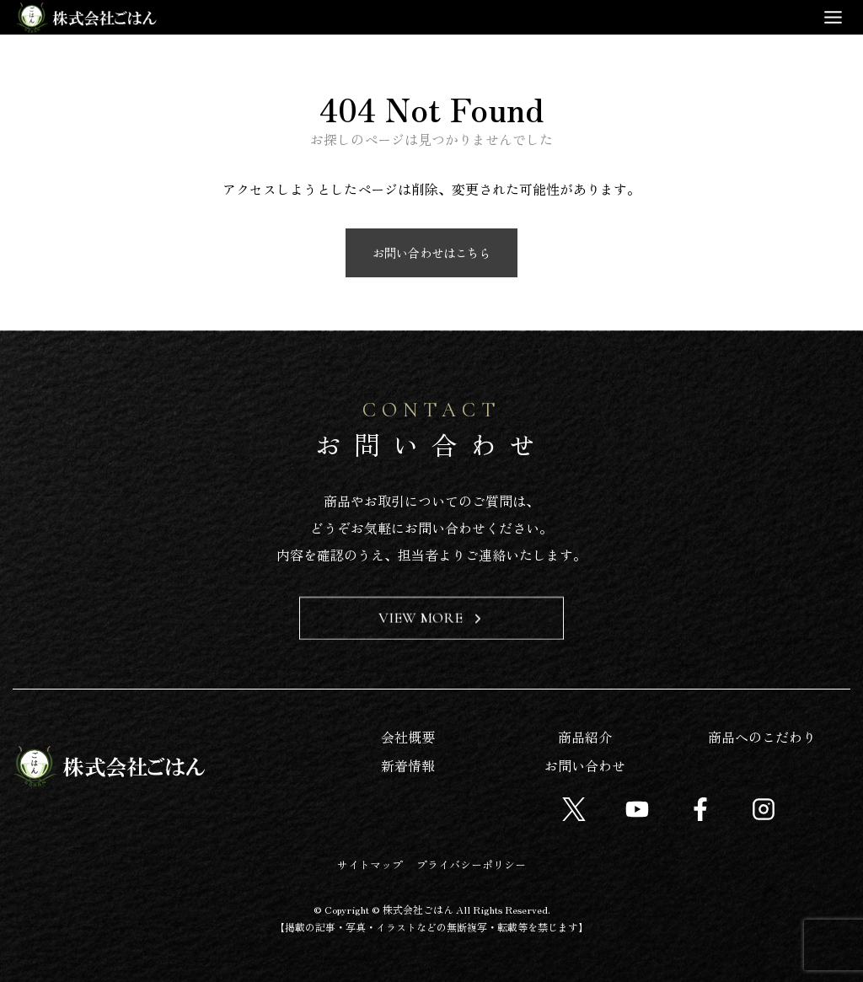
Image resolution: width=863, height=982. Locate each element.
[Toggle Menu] (833, 17)
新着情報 (408, 765)
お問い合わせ (584, 765)
